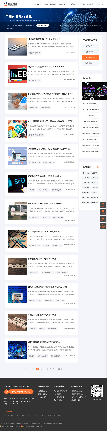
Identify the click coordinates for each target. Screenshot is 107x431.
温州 (53, 415)
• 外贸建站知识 (89, 52)
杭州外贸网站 (49, 300)
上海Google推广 (43, 356)
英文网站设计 (85, 188)
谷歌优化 (86, 173)
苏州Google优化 (58, 217)
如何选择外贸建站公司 (78, 397)
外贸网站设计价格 (94, 198)
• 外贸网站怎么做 (90, 57)
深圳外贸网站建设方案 (36, 135)
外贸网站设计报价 (85, 198)
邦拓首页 (36, 4)
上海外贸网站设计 (43, 190)
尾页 (59, 369)
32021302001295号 (36, 426)
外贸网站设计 (85, 178)
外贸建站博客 (75, 400)
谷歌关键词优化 (55, 356)
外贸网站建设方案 (34, 80)
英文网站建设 (58, 400)
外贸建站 (45, 4)
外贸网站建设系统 (94, 203)
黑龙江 (29, 415)
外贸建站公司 (17, 25)
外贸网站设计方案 (34, 162)
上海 (42, 415)
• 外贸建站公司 (89, 46)
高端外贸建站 (42, 394)
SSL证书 (46, 245)
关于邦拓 (82, 4)
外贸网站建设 (94, 178)
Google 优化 (42, 397)
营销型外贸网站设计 (85, 193)
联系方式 (90, 4)
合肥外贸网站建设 (61, 272)
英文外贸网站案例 (85, 183)
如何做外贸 (46, 217)
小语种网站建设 (59, 397)
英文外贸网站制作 (94, 188)
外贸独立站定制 (45, 107)
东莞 (47, 415)
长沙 (59, 415)
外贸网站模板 (33, 107)
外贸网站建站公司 (34, 217)
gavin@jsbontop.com (16, 404)
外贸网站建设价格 (77, 394)
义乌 (17, 415)
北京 (23, 415)
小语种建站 (10, 28)
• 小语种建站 (88, 63)
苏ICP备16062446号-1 (13, 426)
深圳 (5, 415)
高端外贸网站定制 (48, 162)
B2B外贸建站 (58, 394)
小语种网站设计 (94, 193)
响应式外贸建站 (57, 190)
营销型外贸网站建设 (60, 391)
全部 (8, 25)
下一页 (52, 369)
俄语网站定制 (42, 391)
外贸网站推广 (85, 203)
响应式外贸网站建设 (94, 183)
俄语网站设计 (60, 300)
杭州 (36, 415)
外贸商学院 (72, 4)
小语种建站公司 (34, 272)
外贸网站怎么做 (96, 25)
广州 (11, 415)
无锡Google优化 (57, 245)
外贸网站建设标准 (34, 53)
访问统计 (95, 173)
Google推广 (62, 4)
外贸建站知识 (30, 25)
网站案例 (53, 4)
